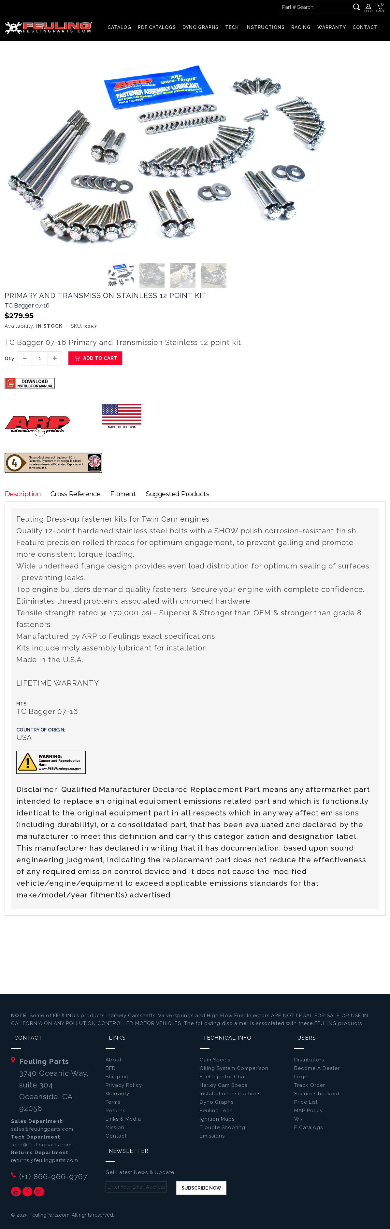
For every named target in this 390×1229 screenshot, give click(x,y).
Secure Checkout (316, 1094)
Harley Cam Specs (223, 1085)
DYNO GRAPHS (200, 27)
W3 (298, 1119)
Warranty (117, 1094)
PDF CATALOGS (157, 27)
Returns (115, 1111)
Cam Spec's (215, 1060)
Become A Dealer (317, 1069)
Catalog (119, 27)
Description (23, 494)
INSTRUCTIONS (265, 27)
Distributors (309, 1060)
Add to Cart (95, 359)
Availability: (20, 326)
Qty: (10, 359)
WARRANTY (331, 27)
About (114, 1060)
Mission (115, 1128)
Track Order (309, 1085)
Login (301, 1077)
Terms (113, 1102)
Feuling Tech (216, 1111)
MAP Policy (308, 1111)
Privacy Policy (124, 1085)
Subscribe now (201, 1188)
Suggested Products (179, 494)
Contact (116, 1136)
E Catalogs (308, 1128)
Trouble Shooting (222, 1128)
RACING (301, 27)
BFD (111, 1069)
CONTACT (365, 27)
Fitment (125, 494)
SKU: (76, 326)
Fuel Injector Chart (224, 1077)
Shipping (117, 1077)
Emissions (212, 1136)
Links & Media (123, 1119)
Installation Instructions (230, 1094)
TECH (232, 27)
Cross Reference (76, 494)
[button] (324, 63)
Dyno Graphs (217, 1102)
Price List (306, 1102)
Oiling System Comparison (234, 1069)
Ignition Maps (217, 1119)
